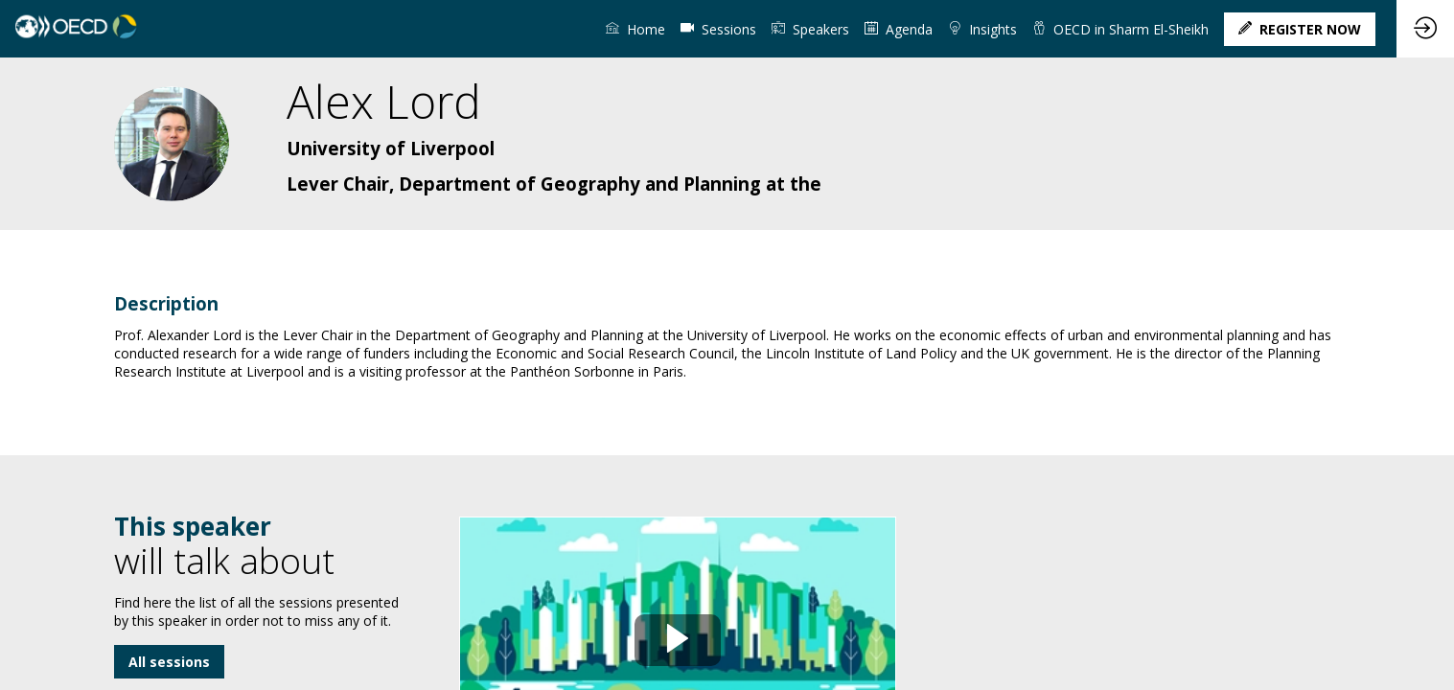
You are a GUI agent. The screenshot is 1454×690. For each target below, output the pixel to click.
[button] (1299, 29)
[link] (635, 29)
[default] (718, 29)
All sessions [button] (169, 662)
